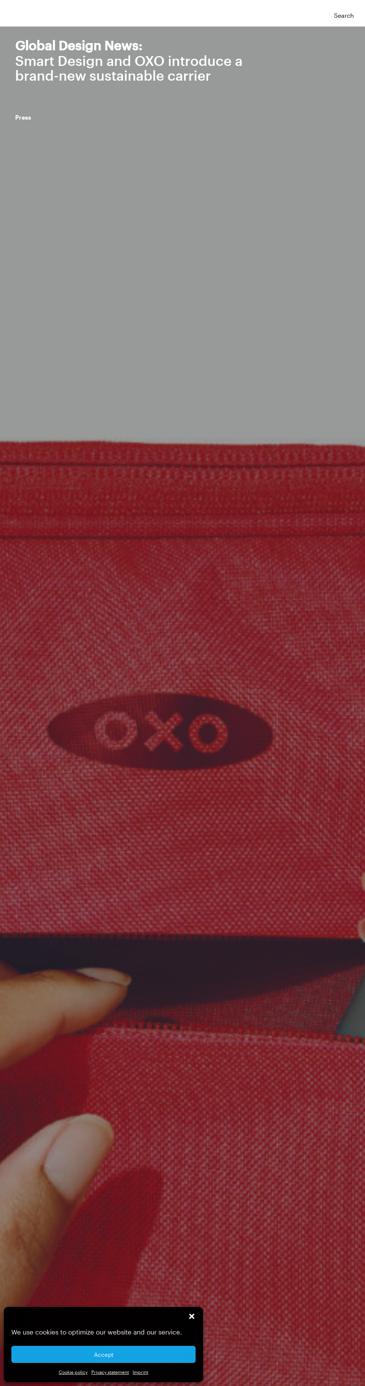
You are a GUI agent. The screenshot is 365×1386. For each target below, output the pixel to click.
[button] (192, 1316)
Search (344, 15)
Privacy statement (110, 1372)
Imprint (140, 1372)
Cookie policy (73, 1372)
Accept (103, 1354)
